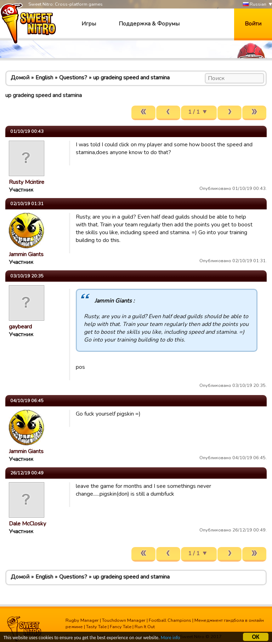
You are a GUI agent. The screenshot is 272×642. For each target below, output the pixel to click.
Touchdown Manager (124, 620)
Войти (253, 24)
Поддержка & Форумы (149, 24)
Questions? (73, 77)
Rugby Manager (82, 620)
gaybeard (20, 327)
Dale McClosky (27, 524)
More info (170, 638)
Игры (88, 24)
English (44, 77)
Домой (20, 77)
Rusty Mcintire (26, 182)
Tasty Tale (96, 627)
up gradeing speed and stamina (131, 77)
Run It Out (145, 627)
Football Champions (170, 620)
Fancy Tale (120, 627)
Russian (254, 4)
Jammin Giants (26, 254)
